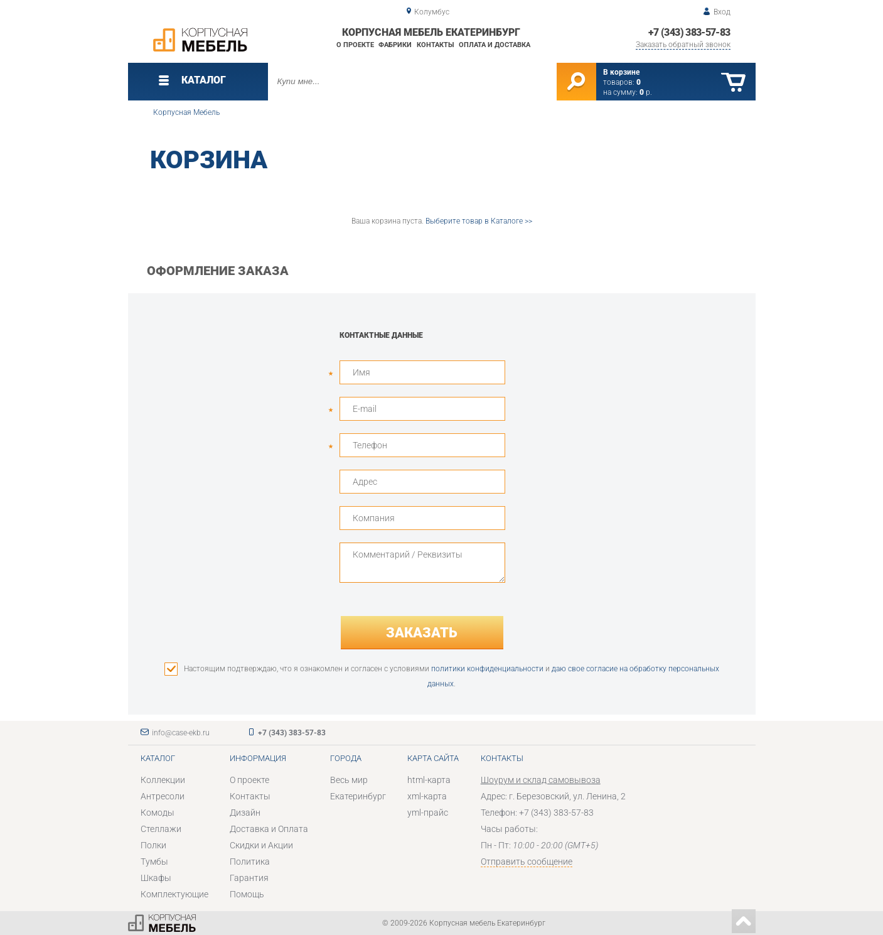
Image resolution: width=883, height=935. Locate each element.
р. (646, 92)
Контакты (435, 45)
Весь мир (349, 780)
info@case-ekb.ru (181, 732)
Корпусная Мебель (186, 112)
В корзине (621, 72)
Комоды (157, 813)
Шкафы (156, 878)
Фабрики (395, 45)
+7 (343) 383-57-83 (689, 32)
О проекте (355, 45)
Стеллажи (161, 829)
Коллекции (163, 780)
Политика (250, 862)
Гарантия (249, 878)
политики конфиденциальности (487, 668)
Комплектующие (174, 894)
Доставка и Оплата (269, 829)
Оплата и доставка (494, 45)
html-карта (429, 780)
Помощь (247, 894)
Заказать (422, 632)
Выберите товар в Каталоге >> (478, 221)
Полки (153, 845)
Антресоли (163, 796)
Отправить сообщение (526, 862)
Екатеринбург (358, 796)
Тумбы (154, 862)
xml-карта (427, 796)
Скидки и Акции (261, 845)
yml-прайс (427, 813)
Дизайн (245, 813)
